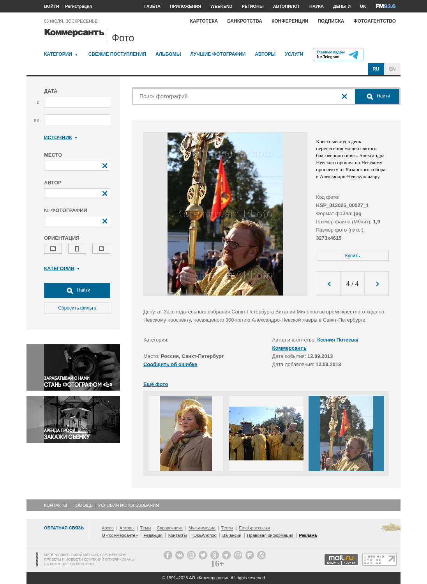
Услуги (294, 54)
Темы (145, 528)
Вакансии (232, 535)
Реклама (308, 535)
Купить (352, 255)
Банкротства (244, 21)
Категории (58, 54)
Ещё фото (155, 384)
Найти (77, 290)
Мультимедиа (202, 528)
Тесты (227, 528)
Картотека (204, 21)
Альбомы (168, 54)
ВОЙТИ (51, 6)
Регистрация (78, 6)
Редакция (152, 535)
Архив (108, 528)
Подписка (331, 21)
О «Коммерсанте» (120, 535)
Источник (60, 137)
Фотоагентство (374, 21)
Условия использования (128, 505)
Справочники (170, 528)
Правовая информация (270, 535)
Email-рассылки (254, 528)
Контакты (55, 505)
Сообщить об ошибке (170, 364)
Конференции (290, 21)
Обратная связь (64, 528)
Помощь (82, 505)
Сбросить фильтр (77, 308)
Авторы (265, 54)
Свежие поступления (117, 54)
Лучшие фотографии (217, 54)
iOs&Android (204, 535)
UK (363, 6)
